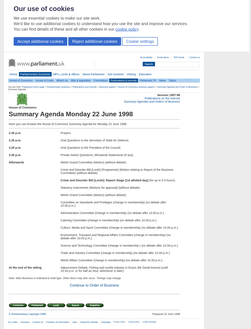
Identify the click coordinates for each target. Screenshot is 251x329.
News (162, 80)
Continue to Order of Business (94, 285)
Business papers (107, 87)
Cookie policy (133, 322)
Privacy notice (119, 322)
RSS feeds (179, 57)
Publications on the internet (162, 98)
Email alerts (163, 57)
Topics (172, 80)
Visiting (131, 74)
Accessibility (146, 57)
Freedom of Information (57, 322)
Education (145, 74)
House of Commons (21, 80)
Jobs (74, 322)
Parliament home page (33, 87)
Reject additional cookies (94, 41)
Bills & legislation (81, 80)
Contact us (194, 57)
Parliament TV (148, 80)
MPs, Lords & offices (66, 74)
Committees (100, 80)
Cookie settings (140, 41)
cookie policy (126, 29)
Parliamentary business (35, 74)
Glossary (25, 322)
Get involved (116, 74)
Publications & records (124, 80)
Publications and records (84, 87)
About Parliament (94, 74)
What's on (62, 80)
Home (13, 74)
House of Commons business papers (136, 87)
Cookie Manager (149, 322)
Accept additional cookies (41, 41)
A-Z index (13, 322)
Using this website (89, 322)
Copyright (106, 322)
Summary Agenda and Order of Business (177, 87)
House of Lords (44, 80)
